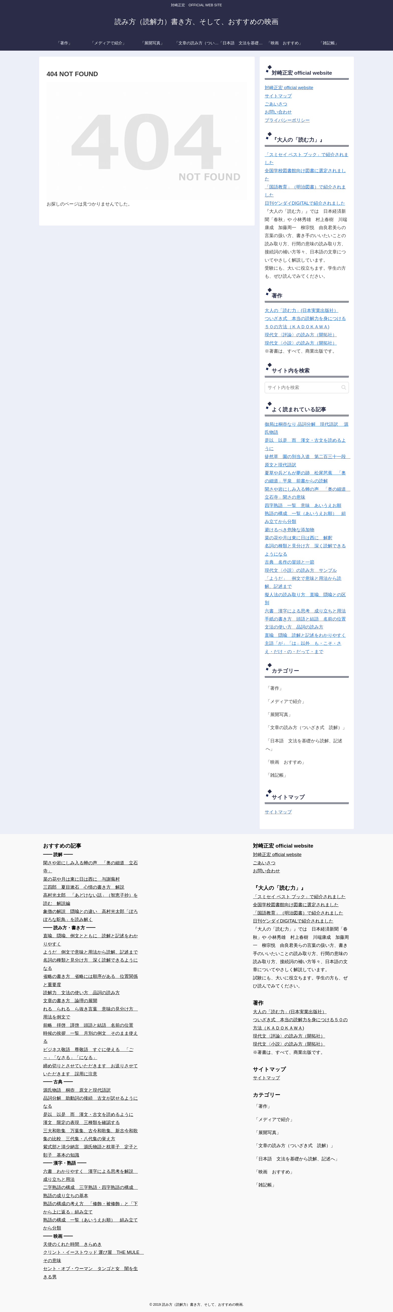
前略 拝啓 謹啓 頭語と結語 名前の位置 (88, 1025)
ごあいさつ (276, 104)
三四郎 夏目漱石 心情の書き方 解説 (83, 887)
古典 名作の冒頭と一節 (289, 562)
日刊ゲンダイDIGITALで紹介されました (305, 203)
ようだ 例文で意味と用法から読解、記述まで (90, 952)
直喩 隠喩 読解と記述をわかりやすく (305, 635)
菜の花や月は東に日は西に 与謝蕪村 (81, 879)
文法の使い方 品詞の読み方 (294, 627)
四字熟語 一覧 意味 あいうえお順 (303, 505)
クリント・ (54, 1252)
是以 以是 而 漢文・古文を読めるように (88, 1114)
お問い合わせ (278, 112)
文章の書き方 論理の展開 (70, 1000)
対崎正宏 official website (289, 87)
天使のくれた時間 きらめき (72, 1244)
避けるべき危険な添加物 (289, 529)
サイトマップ (278, 95)
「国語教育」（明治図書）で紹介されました (298, 913)
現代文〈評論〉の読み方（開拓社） (301, 334)
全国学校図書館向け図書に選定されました (296, 904)
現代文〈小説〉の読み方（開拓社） (301, 343)
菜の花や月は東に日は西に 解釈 (298, 537)
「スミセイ (276, 154)
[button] (343, 387)
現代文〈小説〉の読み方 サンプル (301, 570)
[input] (307, 387)
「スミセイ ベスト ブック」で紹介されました (299, 896)
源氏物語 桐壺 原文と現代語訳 (77, 1090)
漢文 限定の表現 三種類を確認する (81, 1122)
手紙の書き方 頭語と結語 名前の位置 (305, 619)
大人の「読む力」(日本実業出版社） (301, 310)
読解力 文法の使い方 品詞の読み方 (81, 992)
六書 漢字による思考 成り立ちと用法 (305, 611)
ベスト (294, 154)
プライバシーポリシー (287, 120)
